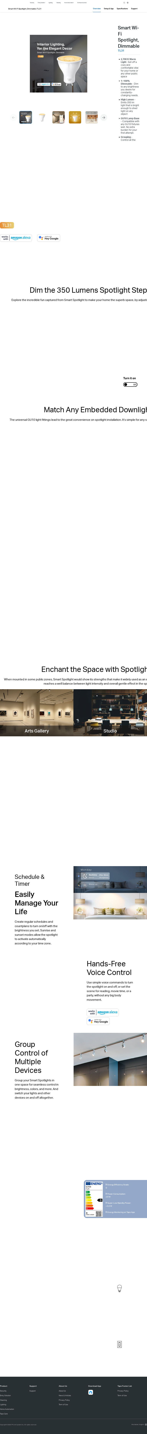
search (124, 2)
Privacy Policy (64, 1400)
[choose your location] (127, 2)
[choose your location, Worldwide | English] (139, 1425)
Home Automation (7, 1409)
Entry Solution (5, 1395)
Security (3, 1391)
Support (32, 1391)
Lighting (3, 1404)
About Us (62, 1391)
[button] (103, 117)
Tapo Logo (22, 2)
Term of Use (63, 1404)
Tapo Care (4, 1414)
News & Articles (65, 1395)
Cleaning (3, 1400)
